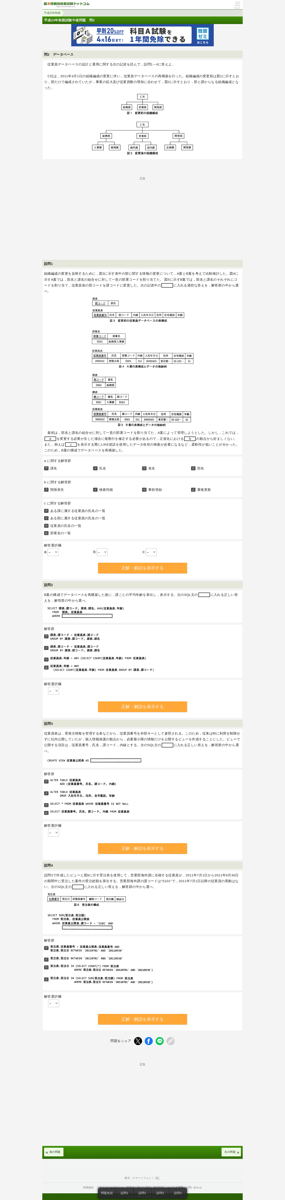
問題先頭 (107, 1193)
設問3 (160, 1193)
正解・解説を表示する (142, 568)
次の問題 (230, 1151)
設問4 (178, 1193)
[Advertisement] (142, 211)
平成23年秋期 (52, 12)
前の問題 (55, 1151)
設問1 (124, 1193)
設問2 (142, 1193)
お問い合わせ (194, 1187)
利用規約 (88, 1187)
